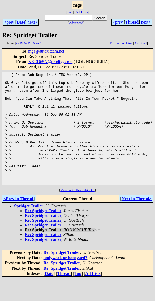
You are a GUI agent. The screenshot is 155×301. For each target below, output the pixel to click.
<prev (9, 22)
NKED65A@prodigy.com (50, 61)
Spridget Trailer (28, 228)
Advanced (76, 23)
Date (21, 22)
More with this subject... (77, 212)
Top (69, 12)
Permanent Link (121, 43)
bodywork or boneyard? (65, 280)
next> (32, 22)
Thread (132, 22)
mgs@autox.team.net (46, 51)
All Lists (82, 12)
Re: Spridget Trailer (43, 233)
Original (141, 43)
